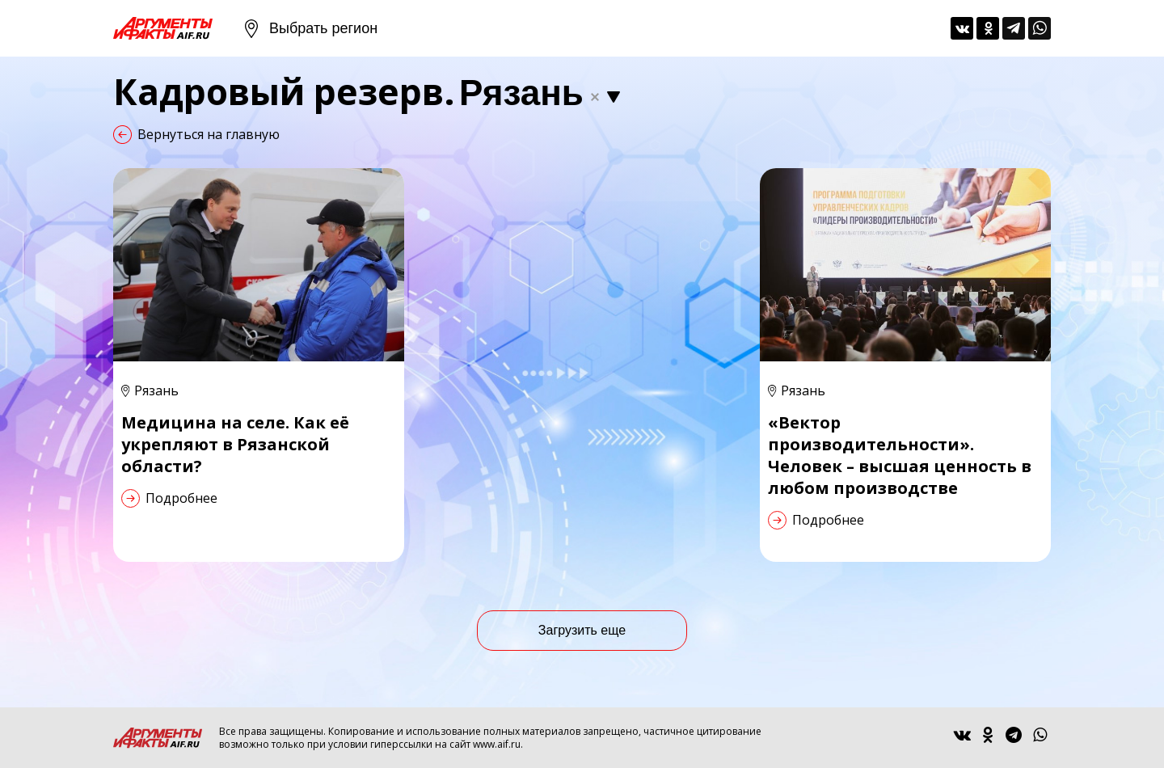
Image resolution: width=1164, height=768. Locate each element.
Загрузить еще (582, 630)
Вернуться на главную (208, 134)
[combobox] (543, 93)
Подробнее (181, 498)
